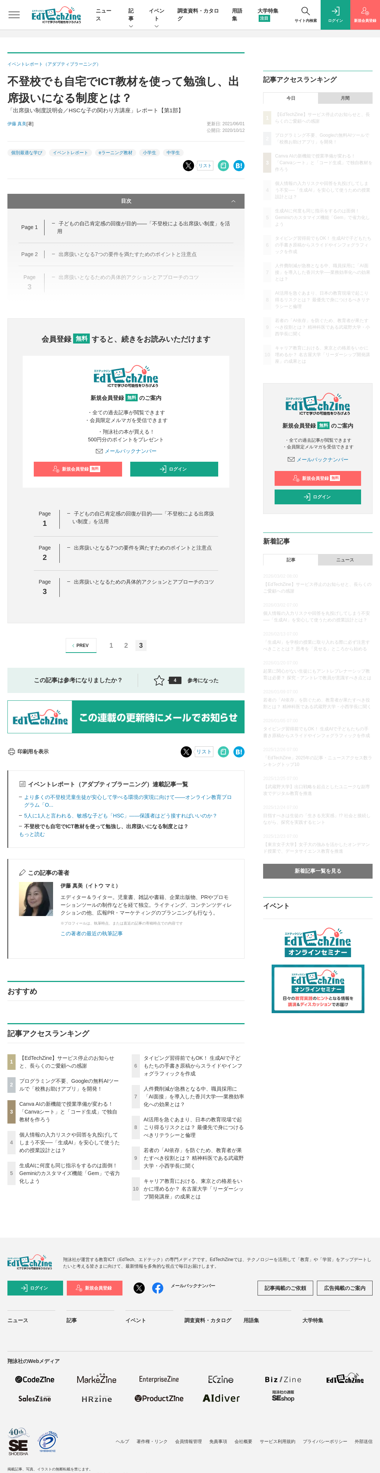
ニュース (345, 560)
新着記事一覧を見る (318, 871)
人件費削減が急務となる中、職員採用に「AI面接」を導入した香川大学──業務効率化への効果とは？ (194, 1096)
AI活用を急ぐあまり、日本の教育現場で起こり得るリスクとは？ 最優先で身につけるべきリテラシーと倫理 (194, 1127)
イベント (156, 15)
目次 (179, 201)
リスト (205, 165)
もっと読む (32, 834)
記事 (131, 15)
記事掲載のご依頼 (285, 1288)
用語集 (251, 1320)
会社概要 (243, 1441)
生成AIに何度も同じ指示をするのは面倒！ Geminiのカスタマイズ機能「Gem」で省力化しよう (69, 1173)
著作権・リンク (152, 1441)
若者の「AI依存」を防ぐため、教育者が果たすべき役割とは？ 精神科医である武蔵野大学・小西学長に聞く (194, 1158)
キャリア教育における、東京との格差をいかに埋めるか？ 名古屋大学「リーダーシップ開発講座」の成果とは (194, 1189)
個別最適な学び (26, 152)
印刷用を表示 (28, 751)
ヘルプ (122, 1441)
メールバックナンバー (126, 451)
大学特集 (312, 1320)
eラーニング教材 (115, 152)
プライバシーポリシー (325, 1441)
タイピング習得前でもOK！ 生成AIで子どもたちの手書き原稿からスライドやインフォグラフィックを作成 (193, 1065)
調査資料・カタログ (207, 1320)
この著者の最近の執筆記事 (91, 933)
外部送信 (364, 1441)
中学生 (173, 152)
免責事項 (218, 1441)
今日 (290, 98)
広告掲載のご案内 (345, 1288)
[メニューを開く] (14, 15)
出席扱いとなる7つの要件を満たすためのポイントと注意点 (143, 548)
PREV (79, 646)
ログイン (173, 469)
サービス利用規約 (277, 1441)
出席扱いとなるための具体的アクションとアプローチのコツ (144, 582)
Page (29, 227)
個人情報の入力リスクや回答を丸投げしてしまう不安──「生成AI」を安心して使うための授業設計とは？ (69, 1142)
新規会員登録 (76, 469)
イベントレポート (70, 152)
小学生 (149, 152)
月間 (345, 98)
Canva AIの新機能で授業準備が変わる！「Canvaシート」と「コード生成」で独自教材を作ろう (68, 1111)
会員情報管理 (188, 1441)
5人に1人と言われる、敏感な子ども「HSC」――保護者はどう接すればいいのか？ (120, 816)
